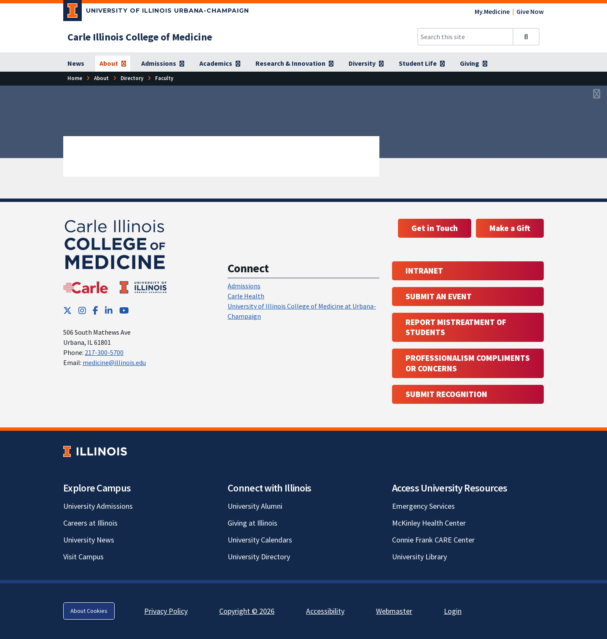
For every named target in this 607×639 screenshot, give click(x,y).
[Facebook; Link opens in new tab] (95, 310)
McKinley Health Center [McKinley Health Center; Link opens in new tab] (429, 523)
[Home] (74, 78)
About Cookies (88, 611)
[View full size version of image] (596, 94)
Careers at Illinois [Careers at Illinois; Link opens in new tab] (90, 523)
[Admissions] (162, 64)
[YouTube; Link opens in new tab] (124, 310)
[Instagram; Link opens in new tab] (82, 310)
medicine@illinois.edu (114, 362)
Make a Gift (509, 228)
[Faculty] (164, 78)
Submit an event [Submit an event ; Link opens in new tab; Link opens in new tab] (439, 296)
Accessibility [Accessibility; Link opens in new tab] (325, 611)
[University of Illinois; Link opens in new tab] (95, 451)
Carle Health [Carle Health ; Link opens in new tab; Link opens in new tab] (246, 296)
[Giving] (474, 64)
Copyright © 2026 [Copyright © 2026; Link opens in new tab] (246, 611)
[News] (76, 64)
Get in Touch (434, 228)
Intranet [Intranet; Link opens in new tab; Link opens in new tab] (424, 271)
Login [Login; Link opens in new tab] (453, 611)
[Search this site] (465, 37)
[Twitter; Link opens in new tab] (67, 310)
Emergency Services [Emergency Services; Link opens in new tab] (423, 506)
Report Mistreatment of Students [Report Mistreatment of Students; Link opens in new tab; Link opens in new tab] (456, 327)
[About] (112, 64)
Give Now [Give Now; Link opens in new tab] (530, 11)
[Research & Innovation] (294, 64)
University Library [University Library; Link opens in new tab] (419, 556)
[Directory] (132, 78)
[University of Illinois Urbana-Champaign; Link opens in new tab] (156, 12)
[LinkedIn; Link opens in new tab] (109, 310)
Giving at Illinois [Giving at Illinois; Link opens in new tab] (252, 523)
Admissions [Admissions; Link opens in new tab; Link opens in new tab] (244, 286)
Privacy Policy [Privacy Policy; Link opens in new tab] (166, 611)
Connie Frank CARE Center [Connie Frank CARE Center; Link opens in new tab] (433, 540)
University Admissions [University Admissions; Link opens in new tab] (98, 506)
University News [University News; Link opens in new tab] (88, 540)
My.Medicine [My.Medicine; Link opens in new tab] (492, 11)
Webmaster (394, 611)
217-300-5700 (104, 352)
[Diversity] (366, 64)
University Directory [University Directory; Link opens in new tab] (259, 556)
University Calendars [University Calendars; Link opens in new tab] (260, 540)
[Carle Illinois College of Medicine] (139, 36)
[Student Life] (422, 64)
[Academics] (219, 64)
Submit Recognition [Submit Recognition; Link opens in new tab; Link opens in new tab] (446, 394)
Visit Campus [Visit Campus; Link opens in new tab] (83, 556)
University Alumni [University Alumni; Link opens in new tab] (255, 506)
